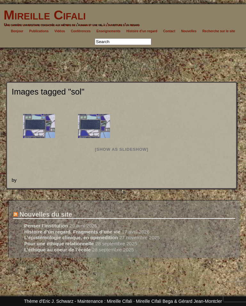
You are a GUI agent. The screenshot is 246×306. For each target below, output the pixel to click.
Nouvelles (188, 31)
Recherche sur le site (218, 31)
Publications (39, 31)
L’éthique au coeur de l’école (57, 249)
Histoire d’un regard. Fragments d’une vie (72, 231)
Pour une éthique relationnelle (59, 243)
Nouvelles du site (46, 214)
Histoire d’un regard (141, 31)
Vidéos (59, 31)
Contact (169, 31)
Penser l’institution (46, 225)
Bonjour (17, 31)
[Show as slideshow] (121, 149)
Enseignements (108, 31)
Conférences (81, 31)
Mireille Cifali (43, 15)
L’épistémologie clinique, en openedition (71, 237)
